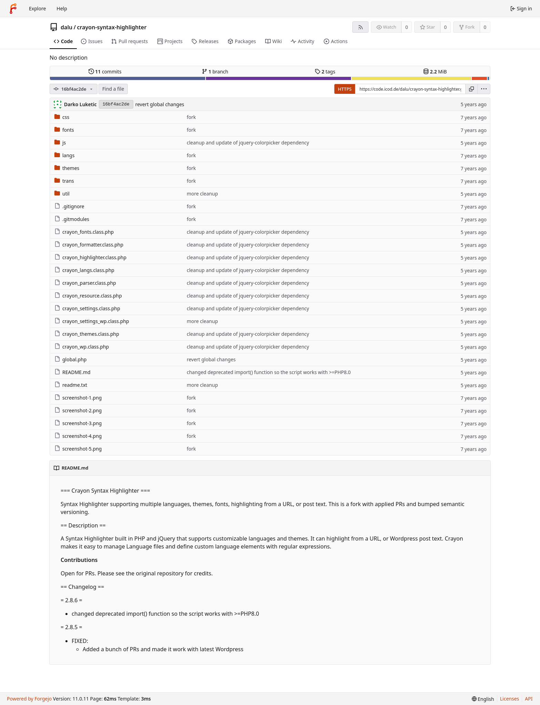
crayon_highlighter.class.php (90, 257)
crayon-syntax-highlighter (112, 27)
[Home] (13, 8)
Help (61, 8)
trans (64, 181)
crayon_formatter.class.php (88, 244)
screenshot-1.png (78, 397)
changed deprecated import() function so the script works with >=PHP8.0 (269, 372)
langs (64, 155)
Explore (37, 8)
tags (325, 71)
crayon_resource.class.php (88, 295)
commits (105, 71)
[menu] (483, 89)
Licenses (509, 698)
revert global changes (159, 104)
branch (215, 71)
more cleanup (202, 193)
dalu (66, 27)
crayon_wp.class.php (81, 346)
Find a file (113, 88)
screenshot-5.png (78, 448)
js (60, 142)
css (61, 117)
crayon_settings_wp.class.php (91, 321)
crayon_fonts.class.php (84, 232)
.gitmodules (71, 219)
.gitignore (69, 206)
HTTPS (345, 89)
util (62, 193)
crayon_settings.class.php (87, 308)
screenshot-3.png (78, 423)
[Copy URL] (471, 89)
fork (191, 117)
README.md (72, 372)
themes (66, 168)
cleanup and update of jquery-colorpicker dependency (248, 142)
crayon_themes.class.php (86, 334)
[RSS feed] (360, 27)
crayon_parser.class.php (85, 283)
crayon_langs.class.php (84, 270)
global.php (70, 359)
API (528, 698)
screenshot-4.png (78, 436)
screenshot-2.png (78, 410)
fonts (64, 130)
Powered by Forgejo (29, 698)
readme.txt (70, 385)
